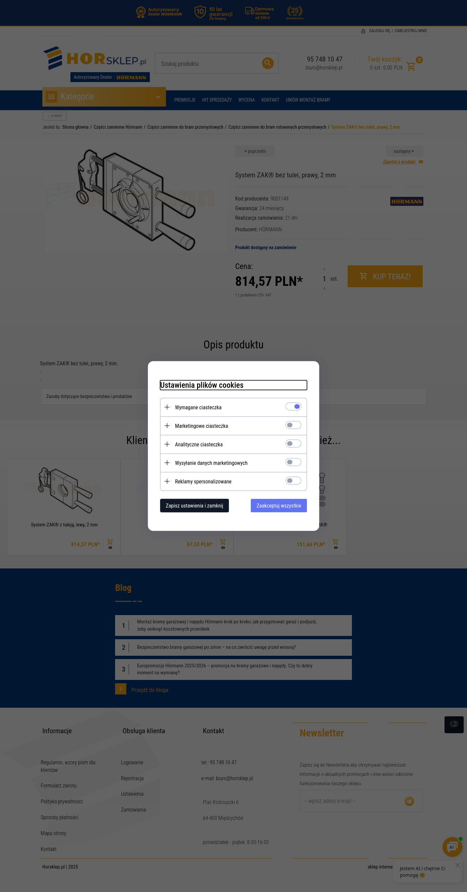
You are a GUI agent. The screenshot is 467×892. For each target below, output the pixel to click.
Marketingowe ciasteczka (198, 426)
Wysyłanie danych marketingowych (208, 463)
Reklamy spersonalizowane (200, 481)
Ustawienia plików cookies (199, 384)
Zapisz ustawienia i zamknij (192, 505)
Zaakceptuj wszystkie (281, 505)
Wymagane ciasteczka (195, 407)
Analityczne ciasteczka (196, 444)
